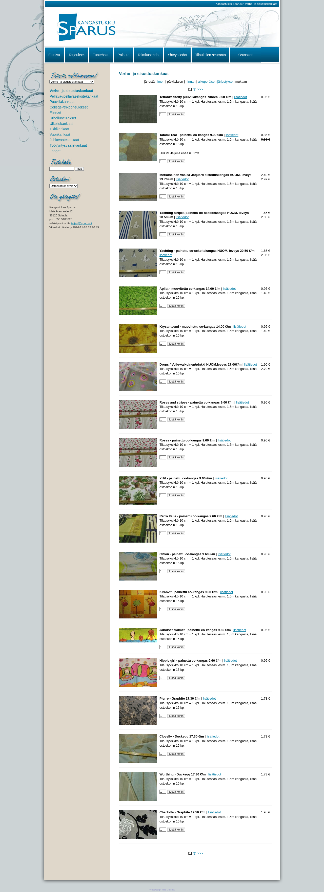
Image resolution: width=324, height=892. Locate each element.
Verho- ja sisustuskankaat (261, 3)
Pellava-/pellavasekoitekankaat (74, 96)
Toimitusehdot (148, 55)
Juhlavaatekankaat (64, 140)
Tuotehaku (101, 55)
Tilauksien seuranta (210, 55)
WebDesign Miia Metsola (161, 889)
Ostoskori (245, 55)
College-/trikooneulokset (69, 107)
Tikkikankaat (59, 129)
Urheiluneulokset (63, 118)
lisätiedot (240, 97)
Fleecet (55, 112)
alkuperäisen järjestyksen (216, 81)
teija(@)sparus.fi (81, 223)
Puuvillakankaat (62, 102)
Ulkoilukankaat (61, 124)
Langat (55, 151)
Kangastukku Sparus (229, 3)
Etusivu (54, 55)
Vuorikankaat (60, 134)
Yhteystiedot (177, 55)
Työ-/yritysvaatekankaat (68, 145)
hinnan (190, 81)
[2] (194, 89)
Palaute (123, 55)
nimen (160, 81)
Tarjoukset (77, 55)
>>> (200, 89)
